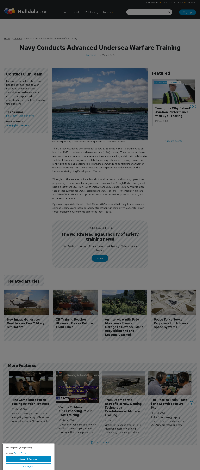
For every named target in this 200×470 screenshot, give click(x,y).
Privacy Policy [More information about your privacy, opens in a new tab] (20, 462)
